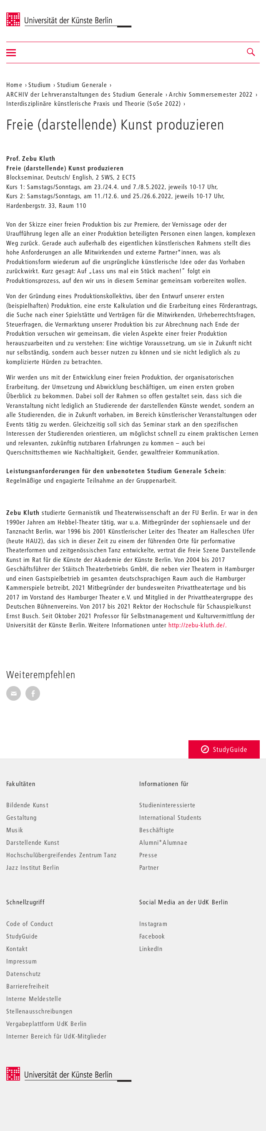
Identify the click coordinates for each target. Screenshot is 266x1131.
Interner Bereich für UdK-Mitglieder (56, 1036)
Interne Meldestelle (34, 998)
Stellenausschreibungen (39, 1011)
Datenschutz (23, 973)
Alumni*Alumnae (163, 842)
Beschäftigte (156, 830)
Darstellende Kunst (33, 842)
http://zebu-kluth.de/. (197, 625)
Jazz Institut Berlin (32, 867)
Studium (39, 84)
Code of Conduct (29, 923)
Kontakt (17, 948)
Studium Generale (82, 84)
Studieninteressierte (167, 805)
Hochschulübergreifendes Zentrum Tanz (61, 855)
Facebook (152, 936)
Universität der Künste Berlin (39, 15)
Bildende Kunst (27, 805)
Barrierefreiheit (27, 986)
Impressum (21, 961)
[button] (251, 52)
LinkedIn (151, 948)
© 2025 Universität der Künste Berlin (49, 1071)
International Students (170, 817)
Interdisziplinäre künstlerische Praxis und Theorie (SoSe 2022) (93, 103)
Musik (14, 830)
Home (14, 84)
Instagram (153, 923)
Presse (148, 855)
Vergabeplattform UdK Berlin (46, 1023)
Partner (149, 867)
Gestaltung (21, 817)
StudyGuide (224, 749)
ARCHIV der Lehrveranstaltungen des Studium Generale (84, 94)
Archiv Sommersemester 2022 (211, 94)
